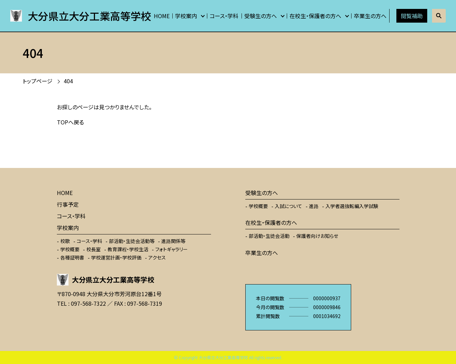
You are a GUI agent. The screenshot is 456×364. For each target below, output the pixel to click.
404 (68, 81)
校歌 (65, 241)
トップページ (37, 81)
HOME (162, 16)
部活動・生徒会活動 (269, 235)
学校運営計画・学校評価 (116, 257)
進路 (314, 206)
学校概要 (69, 249)
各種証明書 (72, 257)
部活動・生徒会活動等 (132, 241)
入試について (288, 206)
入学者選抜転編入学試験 (351, 206)
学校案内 (186, 16)
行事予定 (68, 204)
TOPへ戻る (70, 122)
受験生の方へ (260, 16)
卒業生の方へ (370, 16)
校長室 (93, 249)
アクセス (157, 257)
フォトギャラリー (171, 249)
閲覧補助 (412, 16)
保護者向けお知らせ (317, 235)
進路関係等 (173, 241)
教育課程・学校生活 (128, 249)
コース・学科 (224, 16)
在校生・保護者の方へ (315, 16)
